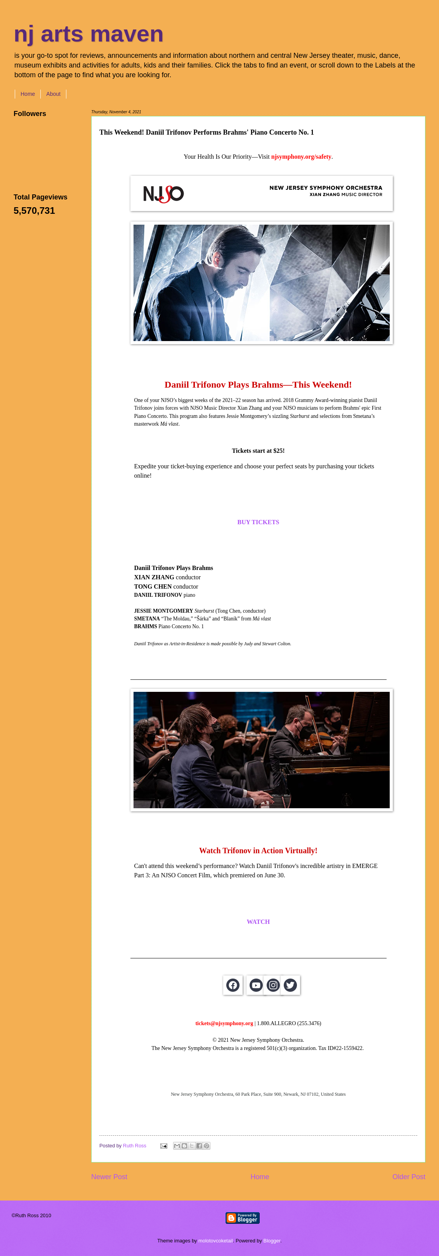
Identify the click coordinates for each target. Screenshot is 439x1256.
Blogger (272, 1241)
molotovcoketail (215, 1241)
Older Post (408, 1177)
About (53, 94)
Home (28, 94)
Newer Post (109, 1177)
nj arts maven (89, 34)
